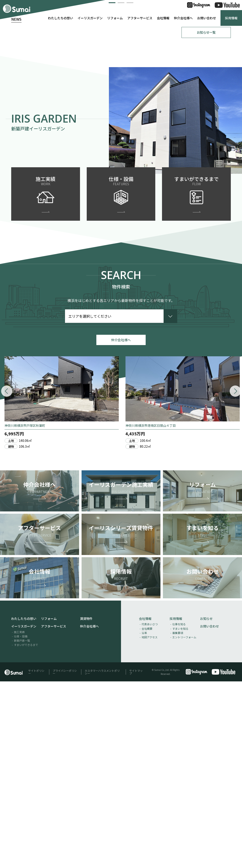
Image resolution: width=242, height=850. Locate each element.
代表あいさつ (150, 793)
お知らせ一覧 (206, 197)
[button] (235, 559)
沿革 (144, 801)
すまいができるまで (26, 813)
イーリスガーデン (90, 18)
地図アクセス (150, 806)
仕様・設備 (20, 804)
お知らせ (206, 787)
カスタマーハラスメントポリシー (102, 840)
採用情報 (231, 18)
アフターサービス (139, 18)
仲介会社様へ (183, 18)
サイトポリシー (36, 840)
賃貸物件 (86, 787)
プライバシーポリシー (65, 840)
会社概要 (147, 797)
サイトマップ (136, 840)
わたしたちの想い (60, 18)
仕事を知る (179, 793)
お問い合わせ (206, 18)
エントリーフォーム (184, 806)
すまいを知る (180, 797)
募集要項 (177, 801)
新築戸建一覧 (22, 809)
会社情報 (163, 18)
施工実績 (19, 800)
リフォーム (115, 18)
